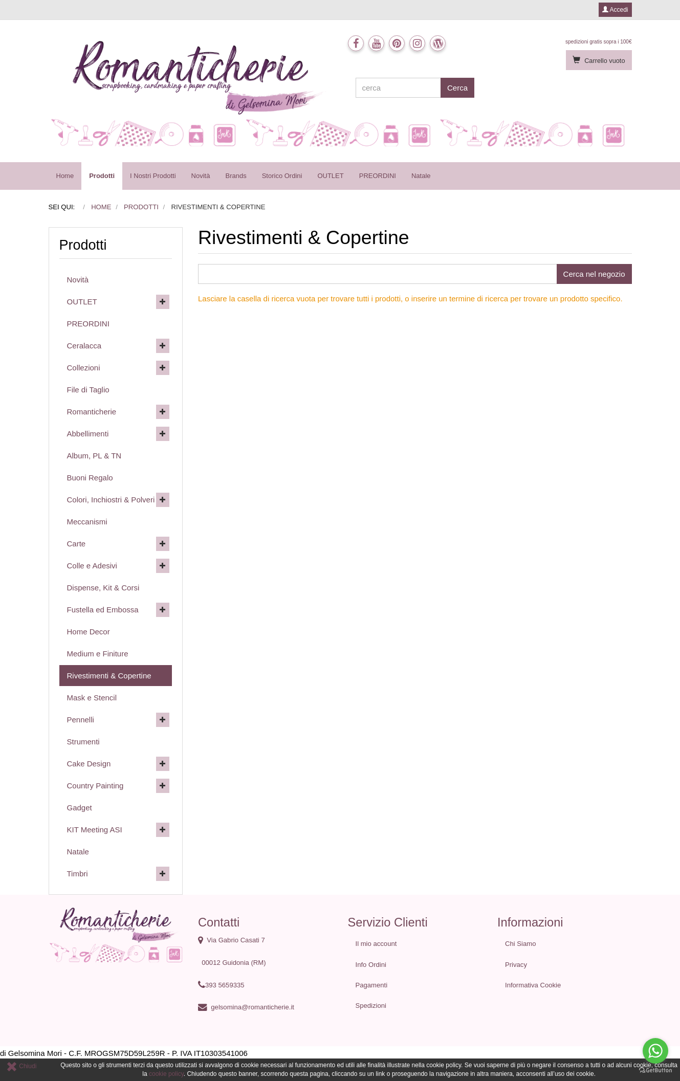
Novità (200, 176)
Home (65, 176)
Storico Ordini (282, 176)
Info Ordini (371, 964)
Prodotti (102, 176)
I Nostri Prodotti (153, 176)
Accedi (615, 9)
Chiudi (21, 1066)
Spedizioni (371, 1005)
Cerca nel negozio (594, 274)
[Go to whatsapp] (655, 1051)
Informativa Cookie (533, 985)
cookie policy (166, 1073)
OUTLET (330, 176)
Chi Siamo (520, 943)
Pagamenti (372, 985)
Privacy (516, 964)
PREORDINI (377, 176)
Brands (235, 176)
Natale (421, 176)
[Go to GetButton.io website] (655, 1070)
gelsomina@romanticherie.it (252, 1007)
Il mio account (376, 943)
